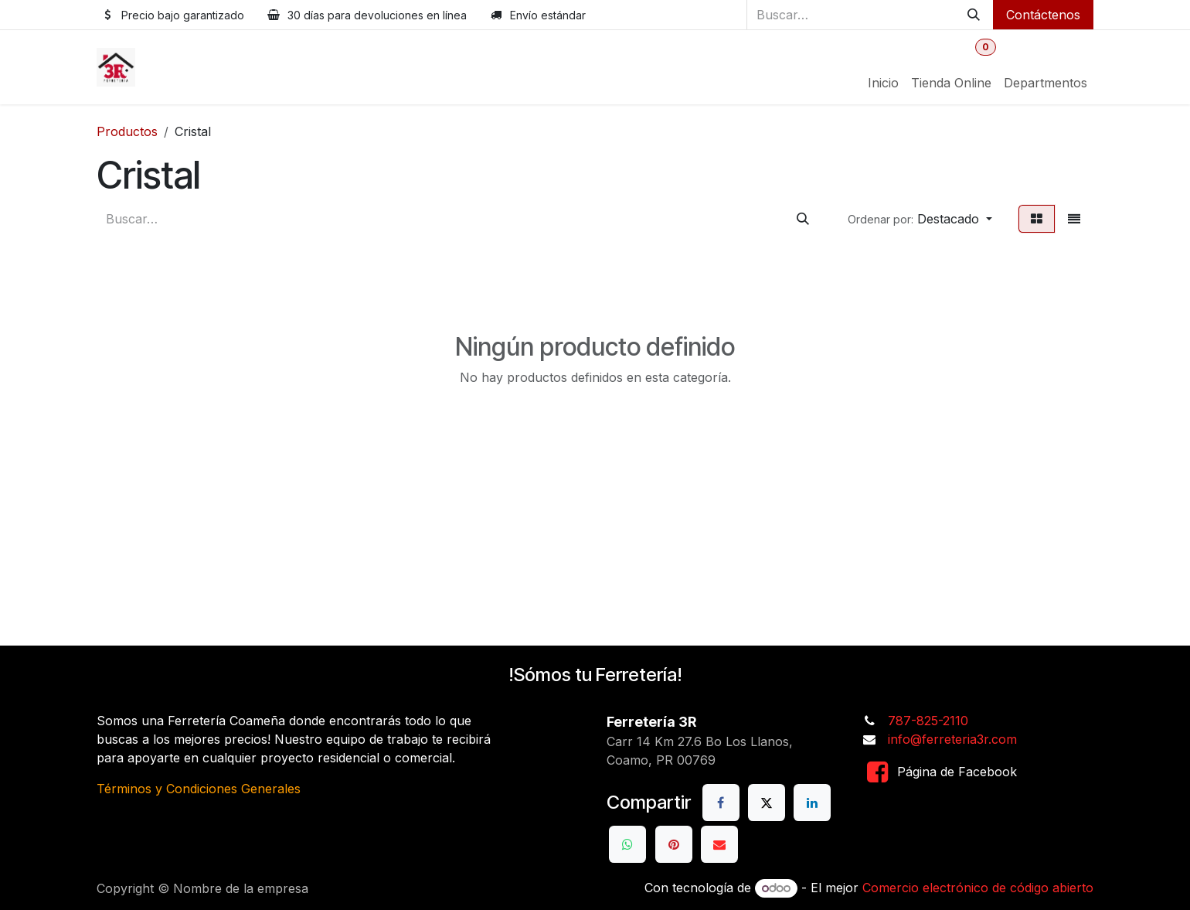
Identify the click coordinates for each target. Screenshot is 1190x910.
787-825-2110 (928, 720)
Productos (127, 131)
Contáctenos (1043, 14)
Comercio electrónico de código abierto (977, 887)
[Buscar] (973, 14)
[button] (920, 218)
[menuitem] (883, 82)
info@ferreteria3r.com (952, 739)
